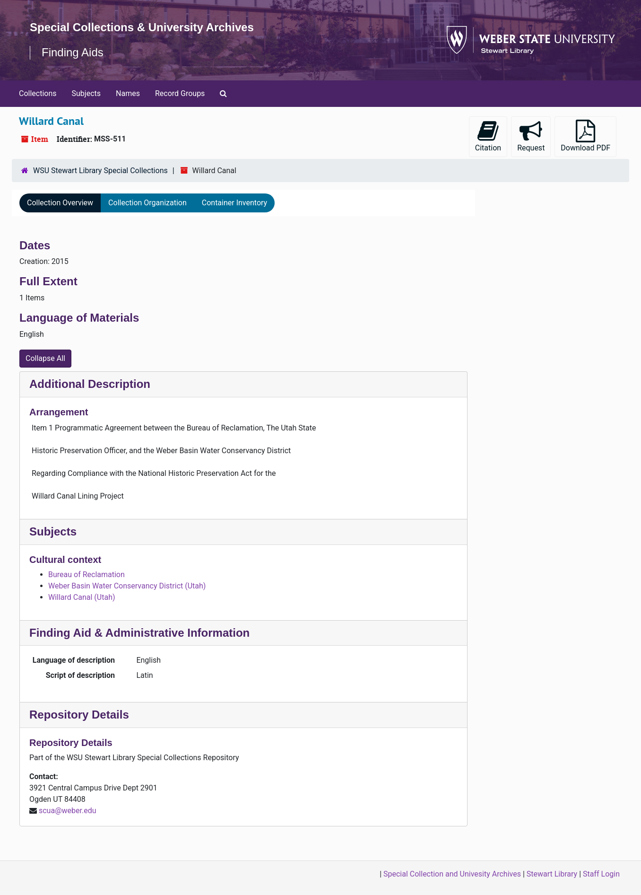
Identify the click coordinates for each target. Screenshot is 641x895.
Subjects (86, 93)
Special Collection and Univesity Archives (452, 873)
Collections (38, 93)
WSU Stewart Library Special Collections (100, 170)
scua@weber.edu (67, 810)
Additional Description (89, 383)
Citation (488, 136)
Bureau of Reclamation (86, 574)
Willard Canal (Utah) (81, 597)
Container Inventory (234, 202)
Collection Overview (60, 202)
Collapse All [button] (45, 358)
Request (531, 136)
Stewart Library (552, 873)
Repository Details (79, 714)
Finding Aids (73, 52)
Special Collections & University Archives (142, 27)
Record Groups (180, 93)
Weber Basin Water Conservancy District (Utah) (127, 585)
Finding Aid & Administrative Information (139, 632)
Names (128, 93)
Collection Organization (147, 202)
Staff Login (601, 873)
